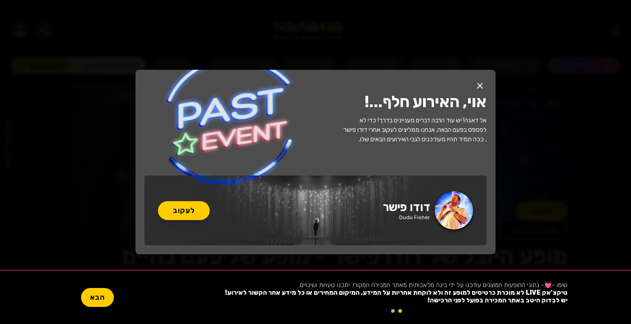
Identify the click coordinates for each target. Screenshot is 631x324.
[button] (480, 85)
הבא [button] (97, 297)
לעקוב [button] (184, 210)
